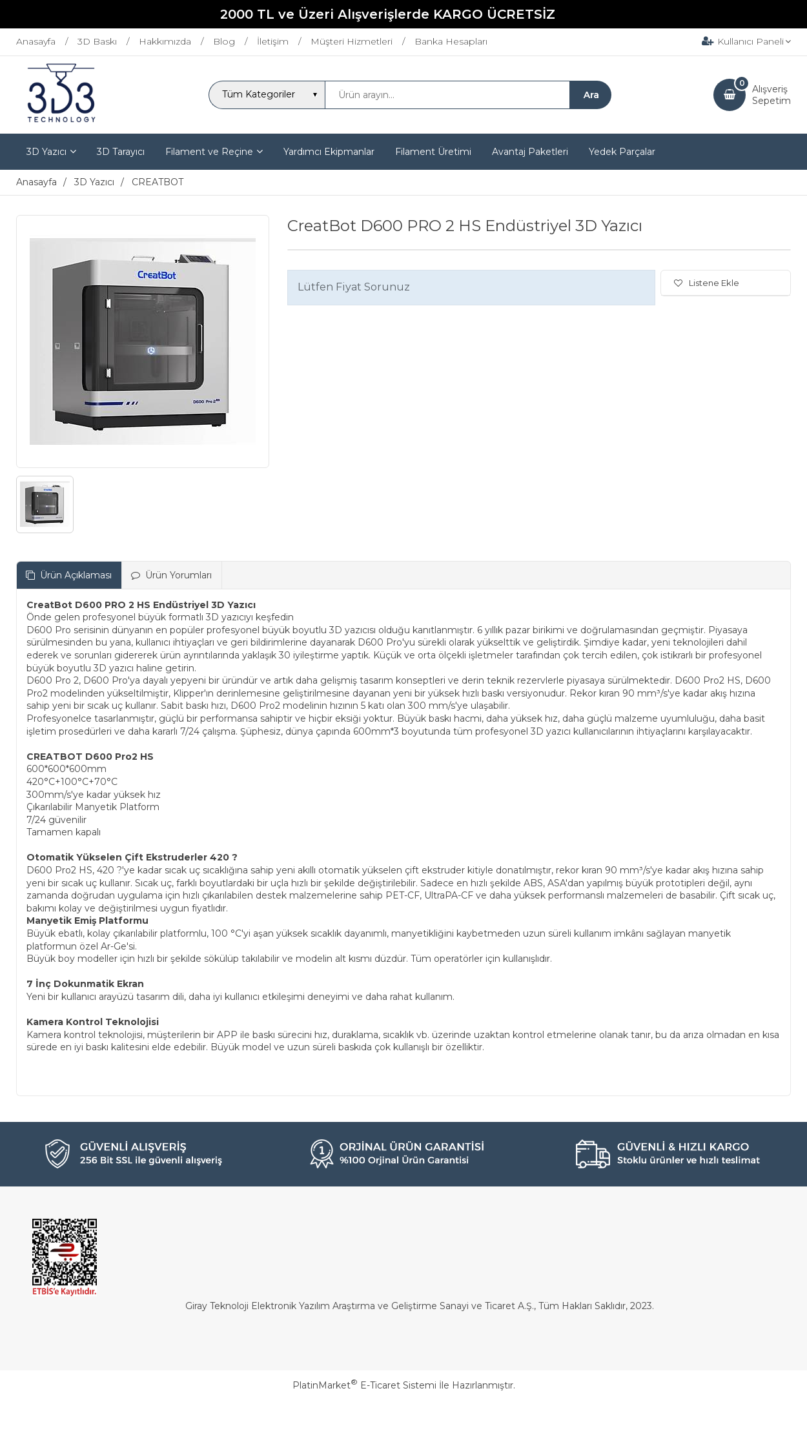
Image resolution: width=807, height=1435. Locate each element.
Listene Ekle (706, 283)
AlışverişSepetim (771, 95)
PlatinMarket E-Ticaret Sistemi (364, 1385)
